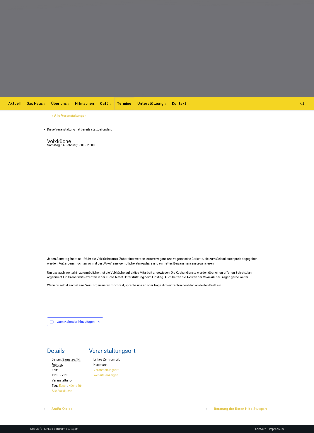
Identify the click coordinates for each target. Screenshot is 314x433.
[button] (302, 103)
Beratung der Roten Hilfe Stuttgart (240, 409)
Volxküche (65, 391)
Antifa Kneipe (61, 409)
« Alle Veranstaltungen (69, 116)
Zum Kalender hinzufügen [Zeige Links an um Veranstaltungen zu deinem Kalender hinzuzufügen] (76, 321)
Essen (63, 385)
